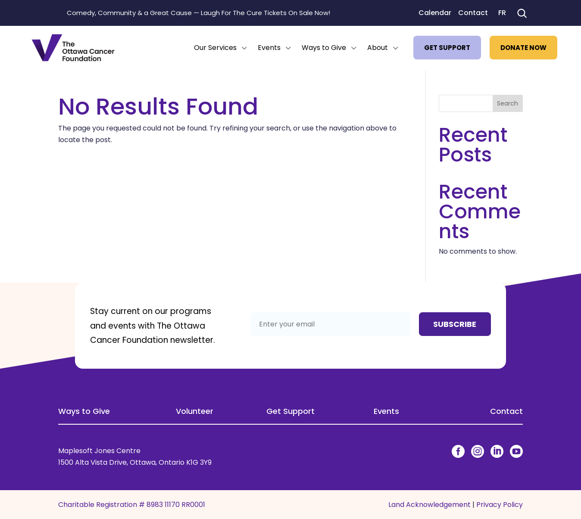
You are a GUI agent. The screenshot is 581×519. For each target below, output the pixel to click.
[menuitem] (221, 48)
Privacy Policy (499, 505)
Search (507, 103)
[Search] (521, 13)
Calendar (435, 13)
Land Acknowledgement (429, 505)
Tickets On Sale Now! (297, 12)
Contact (473, 13)
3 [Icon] (244, 48)
